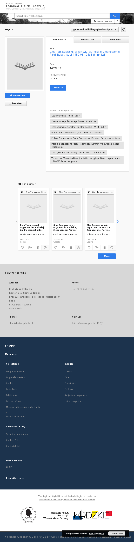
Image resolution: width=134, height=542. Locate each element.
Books (9, 383)
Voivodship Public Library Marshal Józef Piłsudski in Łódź (67, 499)
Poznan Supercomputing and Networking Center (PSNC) (100, 536)
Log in (9, 466)
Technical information (17, 434)
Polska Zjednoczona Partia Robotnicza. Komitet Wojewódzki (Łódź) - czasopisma (85, 145)
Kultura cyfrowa (14, 401)
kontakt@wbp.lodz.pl (21, 323)
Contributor (70, 383)
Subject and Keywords (75, 395)
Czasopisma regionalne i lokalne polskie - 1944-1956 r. (78, 127)
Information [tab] (87, 39)
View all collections (15, 416)
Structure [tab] (115, 39)
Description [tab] (59, 39)
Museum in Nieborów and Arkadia (23, 407)
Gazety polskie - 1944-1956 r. (65, 115)
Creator (68, 371)
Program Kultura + (15, 371)
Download (14, 103)
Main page (11, 354)
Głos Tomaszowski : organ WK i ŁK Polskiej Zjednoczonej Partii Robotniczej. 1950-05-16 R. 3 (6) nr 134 (99, 227)
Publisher (69, 389)
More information (96, 533)
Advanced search (103, 21)
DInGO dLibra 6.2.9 (36, 536)
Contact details (13, 446)
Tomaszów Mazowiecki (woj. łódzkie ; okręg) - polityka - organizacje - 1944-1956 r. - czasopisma (85, 160)
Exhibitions (11, 395)
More (107, 256)
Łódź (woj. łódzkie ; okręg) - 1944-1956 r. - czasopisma (78, 152)
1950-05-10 (55, 67)
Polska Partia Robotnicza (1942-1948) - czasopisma (76, 132)
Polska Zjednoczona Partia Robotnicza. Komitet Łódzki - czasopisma (85, 138)
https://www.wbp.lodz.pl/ (85, 323)
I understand (117, 533)
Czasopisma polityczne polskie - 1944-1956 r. (74, 121)
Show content (17, 95)
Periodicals (11, 389)
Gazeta (53, 78)
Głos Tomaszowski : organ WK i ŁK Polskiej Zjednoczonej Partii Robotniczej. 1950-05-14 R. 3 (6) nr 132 (32, 227)
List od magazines (74, 401)
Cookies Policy (13, 440)
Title (67, 377)
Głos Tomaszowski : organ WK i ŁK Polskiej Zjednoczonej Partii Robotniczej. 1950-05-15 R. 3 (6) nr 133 (66, 227)
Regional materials (15, 377)
